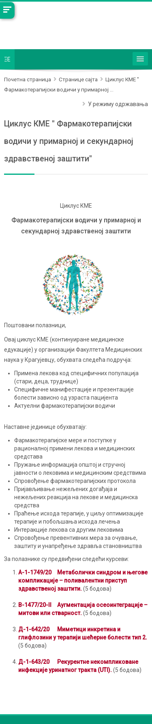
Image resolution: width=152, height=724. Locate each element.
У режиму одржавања (118, 104)
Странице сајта (78, 79)
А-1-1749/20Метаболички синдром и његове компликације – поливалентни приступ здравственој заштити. (83, 580)
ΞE (7, 59)
